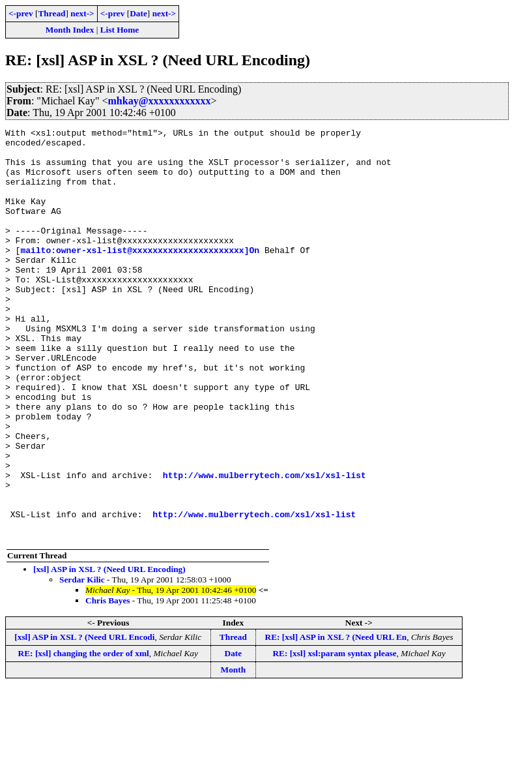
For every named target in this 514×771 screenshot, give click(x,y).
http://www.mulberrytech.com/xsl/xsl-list (264, 545)
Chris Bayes (107, 683)
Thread (51, 13)
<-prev (20, 13)
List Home (119, 30)
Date (138, 13)
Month (233, 752)
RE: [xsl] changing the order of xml (83, 735)
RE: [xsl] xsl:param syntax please (334, 735)
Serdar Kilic (82, 662)
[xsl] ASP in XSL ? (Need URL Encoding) (109, 651)
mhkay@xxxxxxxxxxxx (159, 100)
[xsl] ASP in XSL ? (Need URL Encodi (84, 719)
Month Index (70, 30)
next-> (82, 13)
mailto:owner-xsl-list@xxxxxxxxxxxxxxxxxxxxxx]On (139, 275)
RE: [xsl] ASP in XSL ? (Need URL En (336, 719)
